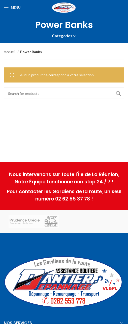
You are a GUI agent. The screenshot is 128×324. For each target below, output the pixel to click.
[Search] (64, 93)
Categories (62, 36)
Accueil (10, 52)
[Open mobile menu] (12, 8)
